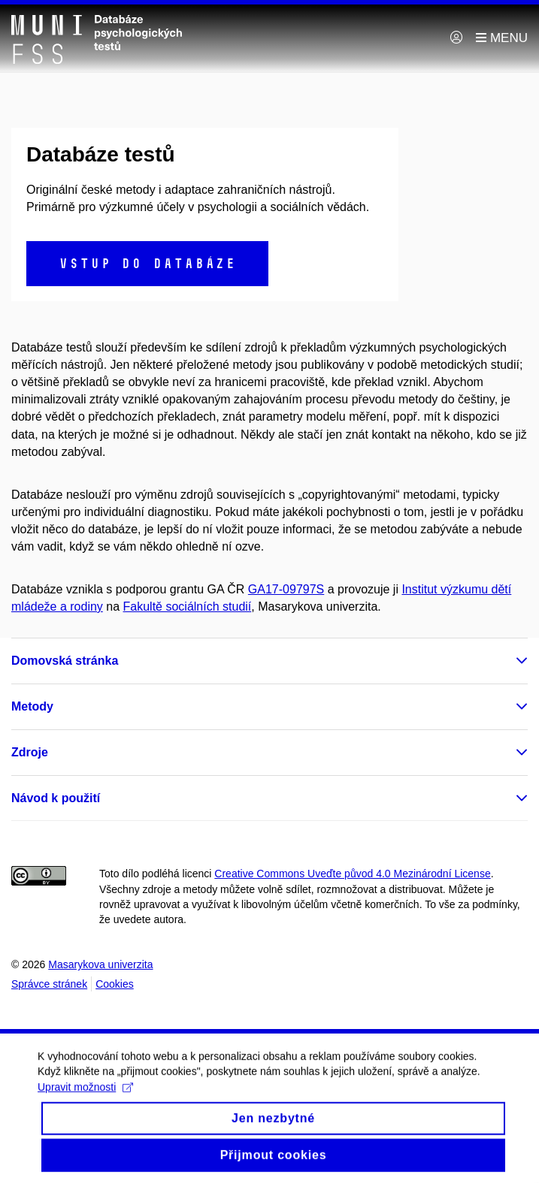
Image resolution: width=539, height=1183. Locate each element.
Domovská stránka (64, 660)
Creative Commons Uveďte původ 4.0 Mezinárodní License (352, 874)
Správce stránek (49, 984)
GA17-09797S (286, 589)
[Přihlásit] (456, 38)
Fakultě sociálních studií (187, 606)
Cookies (114, 984)
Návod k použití (55, 798)
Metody (32, 706)
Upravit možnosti (85, 1097)
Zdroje (29, 752)
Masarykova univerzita (100, 964)
